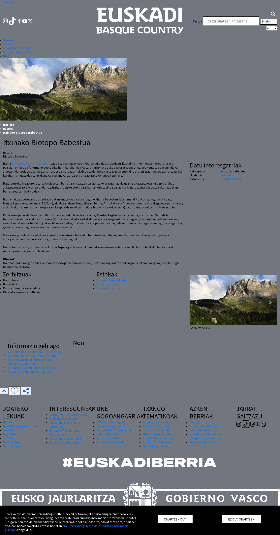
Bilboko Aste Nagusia (110, 422)
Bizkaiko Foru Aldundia (111, 280)
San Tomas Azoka (108, 438)
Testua (197, 21)
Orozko (226, 175)
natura (8, 128)
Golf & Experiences (155, 446)
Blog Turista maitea (203, 426)
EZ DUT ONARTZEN (241, 519)
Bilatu (268, 21)
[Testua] (231, 21)
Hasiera (8, 124)
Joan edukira (8, 2)
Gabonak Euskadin (108, 434)
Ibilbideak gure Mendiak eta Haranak (32, 368)
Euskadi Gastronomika (158, 438)
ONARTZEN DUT (175, 519)
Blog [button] (6, 56)
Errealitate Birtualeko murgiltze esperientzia (205, 436)
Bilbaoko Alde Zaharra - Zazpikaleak (66, 432)
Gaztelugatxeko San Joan (20, 426)
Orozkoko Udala (107, 284)
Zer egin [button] (8, 44)
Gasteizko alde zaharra (65, 438)
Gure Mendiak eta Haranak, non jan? (32, 356)
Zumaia (8, 438)
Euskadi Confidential (157, 442)
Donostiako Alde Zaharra (66, 442)
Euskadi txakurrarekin (157, 426)
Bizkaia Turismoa (108, 288)
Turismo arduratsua (203, 442)
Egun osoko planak (156, 422)
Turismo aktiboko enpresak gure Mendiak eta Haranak (30, 362)
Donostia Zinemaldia (110, 426)
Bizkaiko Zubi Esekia (63, 418)
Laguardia (9, 434)
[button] (273, 14)
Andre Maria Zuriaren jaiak (114, 430)
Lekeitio (8, 430)
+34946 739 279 (231, 179)
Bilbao (7, 422)
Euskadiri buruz (200, 430)
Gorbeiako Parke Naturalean (31, 163)
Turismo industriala (156, 430)
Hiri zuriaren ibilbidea (157, 434)
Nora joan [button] (9, 40)
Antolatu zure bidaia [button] (17, 52)
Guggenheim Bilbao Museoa (69, 414)
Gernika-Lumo (12, 446)
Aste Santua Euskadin (110, 442)
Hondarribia (11, 442)
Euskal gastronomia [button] (16, 48)
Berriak (195, 422)
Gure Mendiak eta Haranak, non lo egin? (34, 352)
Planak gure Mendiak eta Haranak (30, 372)
